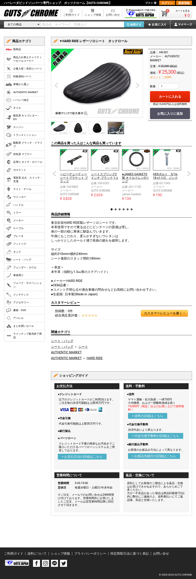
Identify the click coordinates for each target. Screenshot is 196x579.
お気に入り (159, 24)
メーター (15, 221)
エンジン (15, 127)
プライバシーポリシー (90, 553)
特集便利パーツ (18, 77)
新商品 (13, 49)
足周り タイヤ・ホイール (24, 162)
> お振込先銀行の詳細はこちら (154, 456)
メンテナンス (17, 295)
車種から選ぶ (17, 84)
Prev (54, 173)
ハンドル (15, 205)
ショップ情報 (92, 14)
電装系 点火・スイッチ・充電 (24, 179)
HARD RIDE (95, 358)
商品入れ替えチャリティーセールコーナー (24, 59)
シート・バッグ (62, 341)
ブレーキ (15, 236)
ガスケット (16, 170)
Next (189, 173)
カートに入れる (170, 96)
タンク (13, 252)
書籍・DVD (16, 310)
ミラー (13, 213)
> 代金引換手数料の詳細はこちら (155, 436)
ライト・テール (18, 189)
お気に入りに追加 (170, 113)
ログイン (167, 3)
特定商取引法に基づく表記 (129, 553)
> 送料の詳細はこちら (147, 416)
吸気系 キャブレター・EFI (23, 117)
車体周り (15, 275)
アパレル (15, 318)
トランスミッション (21, 135)
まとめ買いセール (20, 326)
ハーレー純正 (17, 100)
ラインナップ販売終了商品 (24, 335)
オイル (13, 108)
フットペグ (16, 244)
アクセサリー (17, 302)
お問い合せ (113, 14)
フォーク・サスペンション (24, 285)
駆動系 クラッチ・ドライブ (24, 144)
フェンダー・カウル (21, 268)
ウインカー (16, 197)
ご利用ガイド (71, 14)
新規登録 (184, 3)
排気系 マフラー (19, 154)
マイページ (181, 24)
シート (83, 347)
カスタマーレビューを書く (164, 313)
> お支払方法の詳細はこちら (82, 457)
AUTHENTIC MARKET (66, 352)
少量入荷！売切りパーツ (24, 69)
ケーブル (15, 228)
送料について (37, 553)
